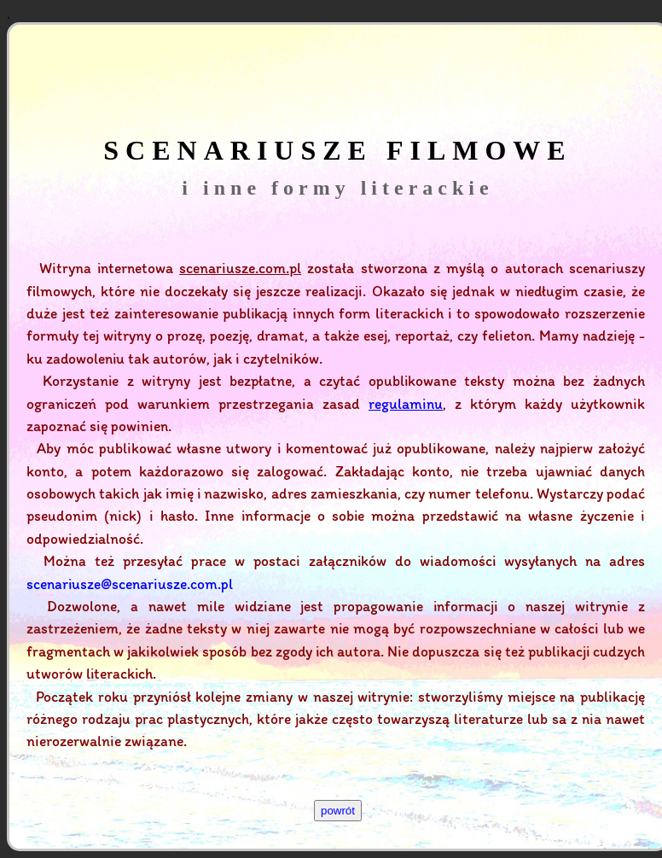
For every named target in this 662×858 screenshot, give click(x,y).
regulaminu (406, 403)
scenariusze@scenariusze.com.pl (129, 583)
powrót (338, 810)
